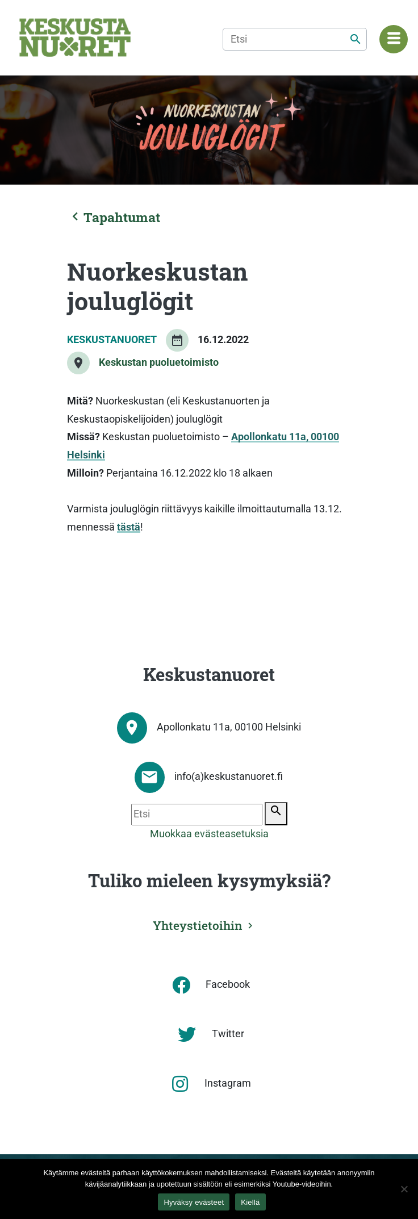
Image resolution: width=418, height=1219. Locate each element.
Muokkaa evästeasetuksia (209, 834)
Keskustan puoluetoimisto (159, 362)
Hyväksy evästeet (194, 1202)
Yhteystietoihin (198, 925)
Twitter (228, 1034)
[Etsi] (295, 39)
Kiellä (250, 1202)
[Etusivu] (75, 37)
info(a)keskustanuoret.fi (228, 776)
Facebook (228, 984)
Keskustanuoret (112, 339)
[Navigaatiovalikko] (393, 39)
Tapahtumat (113, 217)
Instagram (227, 1083)
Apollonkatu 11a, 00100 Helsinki (229, 727)
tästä (128, 527)
